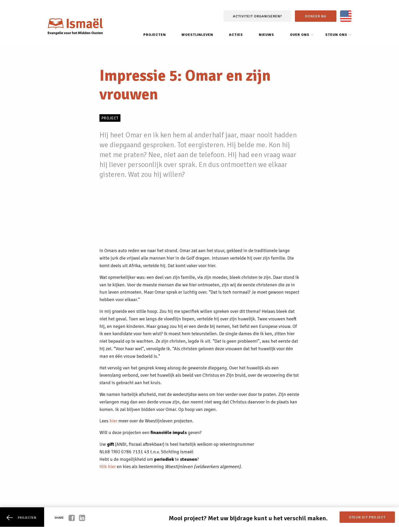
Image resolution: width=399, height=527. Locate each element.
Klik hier (107, 466)
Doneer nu (315, 16)
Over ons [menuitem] (299, 34)
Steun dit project (367, 517)
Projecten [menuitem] (154, 34)
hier (113, 421)
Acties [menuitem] (236, 34)
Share (59, 518)
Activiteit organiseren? (257, 16)
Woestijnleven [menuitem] (197, 34)
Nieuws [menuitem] (266, 34)
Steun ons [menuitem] (336, 34)
